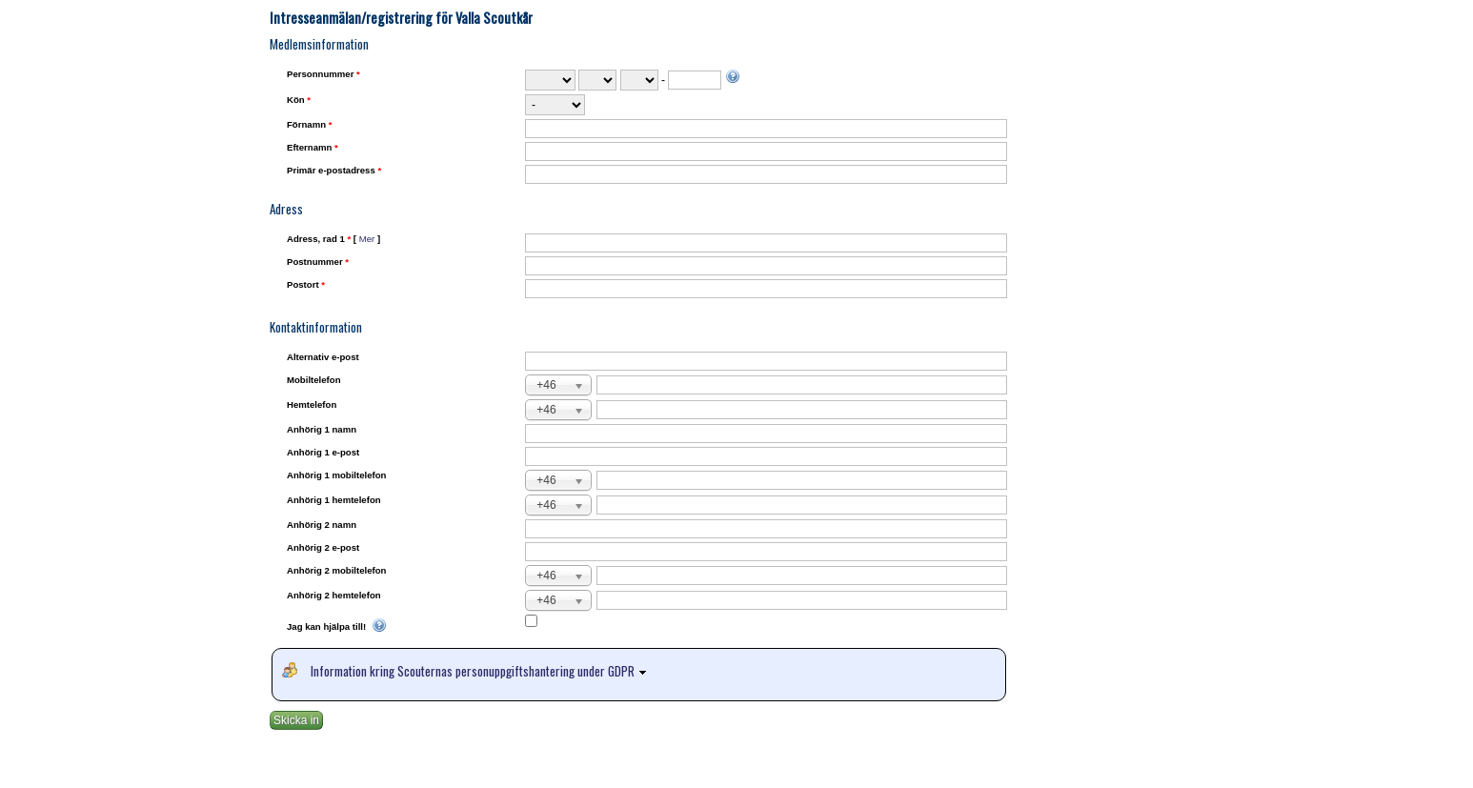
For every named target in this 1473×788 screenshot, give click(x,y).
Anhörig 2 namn (321, 524)
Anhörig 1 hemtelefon (334, 500)
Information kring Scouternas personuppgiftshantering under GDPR (481, 670)
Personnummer (323, 74)
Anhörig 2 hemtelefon (334, 595)
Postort (306, 284)
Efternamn (312, 147)
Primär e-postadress (334, 170)
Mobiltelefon (314, 379)
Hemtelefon (311, 404)
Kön (299, 99)
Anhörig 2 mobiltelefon (336, 570)
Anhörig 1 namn (321, 429)
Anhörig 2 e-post (323, 547)
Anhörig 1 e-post (323, 452)
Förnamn (309, 124)
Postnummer (318, 261)
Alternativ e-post (323, 357)
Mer (367, 238)
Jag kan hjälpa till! (337, 627)
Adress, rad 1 (333, 238)
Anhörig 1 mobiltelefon (336, 475)
